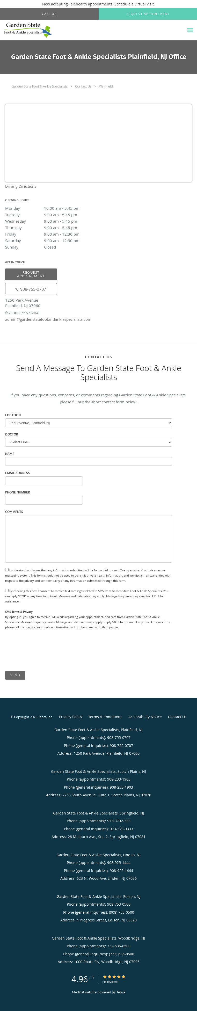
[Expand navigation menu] (190, 30)
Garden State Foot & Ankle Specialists (40, 86)
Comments (14, 512)
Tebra (120, 992)
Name (9, 454)
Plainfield (106, 86)
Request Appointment (31, 274)
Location (13, 415)
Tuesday (50, 214)
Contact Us (83, 86)
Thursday (50, 227)
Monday (50, 208)
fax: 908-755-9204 (22, 312)
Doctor (11, 434)
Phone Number (17, 492)
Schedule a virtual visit (134, 4)
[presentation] (44, 651)
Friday (50, 234)
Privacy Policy (70, 716)
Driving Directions (20, 186)
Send (15, 675)
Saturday (50, 240)
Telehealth (78, 4)
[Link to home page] (35, 30)
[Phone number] (31, 289)
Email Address (17, 473)
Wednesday (50, 221)
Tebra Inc (45, 717)
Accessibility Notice (145, 716)
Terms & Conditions (105, 716)
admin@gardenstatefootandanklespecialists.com (48, 319)
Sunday (50, 247)
